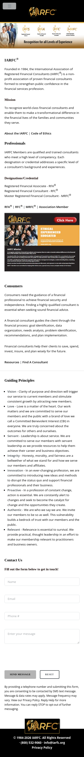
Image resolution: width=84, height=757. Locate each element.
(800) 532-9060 (31, 743)
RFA (8, 207)
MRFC (31, 207)
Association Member (53, 207)
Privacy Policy (31, 700)
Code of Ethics (41, 133)
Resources (11, 362)
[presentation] (38, 657)
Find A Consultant (35, 362)
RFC (19, 207)
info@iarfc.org (54, 743)
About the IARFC (16, 133)
